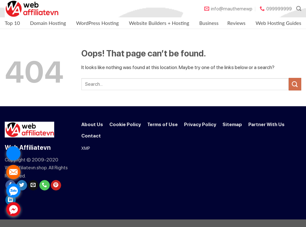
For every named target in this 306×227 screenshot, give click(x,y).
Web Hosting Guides (278, 23)
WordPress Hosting (97, 23)
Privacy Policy (200, 124)
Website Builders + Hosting (159, 23)
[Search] (298, 9)
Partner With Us (266, 124)
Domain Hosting (48, 23)
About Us (92, 124)
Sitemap (232, 124)
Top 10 (12, 23)
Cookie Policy (125, 124)
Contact (91, 136)
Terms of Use (162, 124)
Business (208, 23)
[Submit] (295, 84)
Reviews (236, 23)
